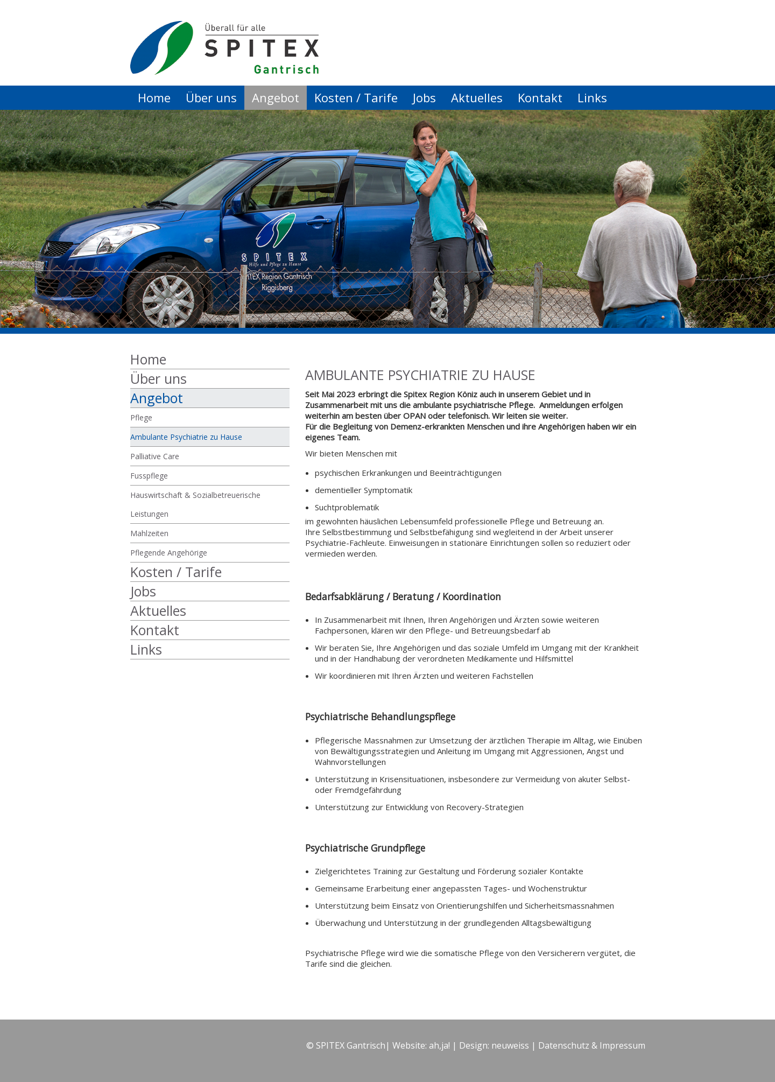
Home (154, 97)
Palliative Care (154, 456)
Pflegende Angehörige (168, 552)
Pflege (141, 417)
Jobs (424, 97)
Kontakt (540, 97)
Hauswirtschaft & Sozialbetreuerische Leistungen (195, 504)
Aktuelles (477, 97)
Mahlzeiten (149, 533)
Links (592, 97)
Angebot (275, 97)
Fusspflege (149, 475)
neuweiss (510, 1045)
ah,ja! (439, 1045)
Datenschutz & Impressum (591, 1045)
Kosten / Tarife (356, 97)
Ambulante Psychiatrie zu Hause (186, 437)
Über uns (211, 97)
